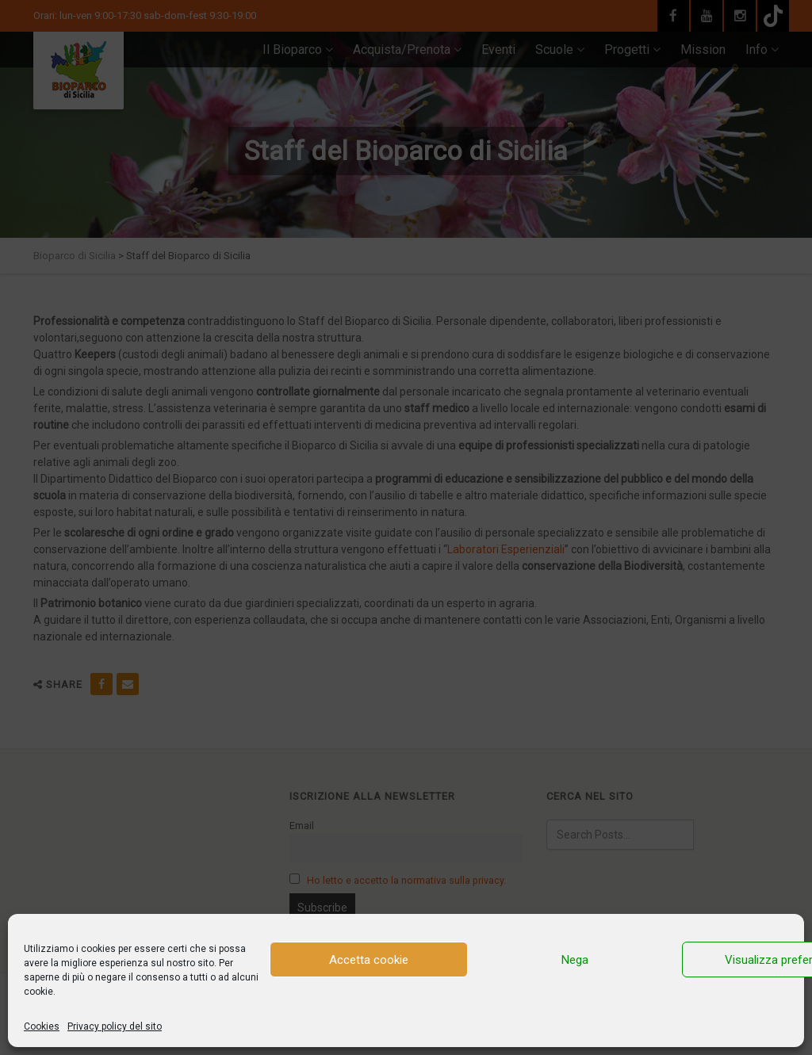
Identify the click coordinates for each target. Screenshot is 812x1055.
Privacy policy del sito (114, 1026)
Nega (574, 960)
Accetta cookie (368, 960)
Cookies (41, 1026)
